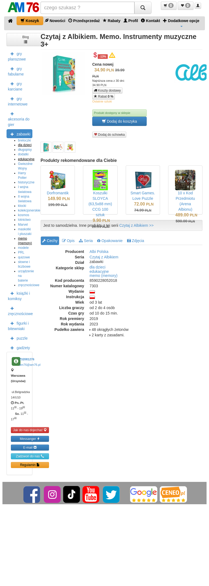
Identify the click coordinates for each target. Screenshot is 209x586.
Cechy (50, 240)
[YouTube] (91, 494)
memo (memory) (104, 275)
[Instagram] (52, 494)
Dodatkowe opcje (181, 22)
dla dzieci (25, 145)
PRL (21, 252)
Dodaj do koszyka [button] (119, 121)
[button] (169, 6)
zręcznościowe (28, 285)
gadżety (19, 348)
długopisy (25, 150)
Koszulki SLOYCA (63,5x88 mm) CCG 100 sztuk (100, 204)
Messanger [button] (30, 439)
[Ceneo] (173, 494)
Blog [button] (25, 39)
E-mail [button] (29, 447)
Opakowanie (110, 240)
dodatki (23, 154)
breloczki (24, 140)
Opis (68, 240)
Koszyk (30, 20)
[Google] (143, 494)
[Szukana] (87, 8)
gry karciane (15, 85)
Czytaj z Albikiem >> (136, 225)
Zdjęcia (135, 240)
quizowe (24, 257)
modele (23, 248)
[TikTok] (71, 494)
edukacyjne (26, 159)
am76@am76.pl (30, 364)
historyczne (26, 182)
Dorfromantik (58, 193)
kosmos (23, 215)
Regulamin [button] (30, 465)
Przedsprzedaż (84, 20)
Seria (86, 240)
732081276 (26, 359)
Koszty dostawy (107, 90)
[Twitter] (112, 494)
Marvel (23, 224)
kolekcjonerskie (29, 210)
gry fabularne (16, 70)
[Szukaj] (142, 8)
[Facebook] (32, 494)
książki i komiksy (19, 295)
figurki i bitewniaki (18, 325)
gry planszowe (17, 55)
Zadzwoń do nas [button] (30, 456)
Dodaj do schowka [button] (109, 134)
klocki (22, 206)
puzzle (17, 338)
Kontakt (150, 20)
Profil (131, 20)
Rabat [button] (103, 96)
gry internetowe (17, 100)
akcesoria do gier (18, 118)
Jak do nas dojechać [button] (30, 430)
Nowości (55, 20)
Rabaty (112, 20)
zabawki (19, 134)
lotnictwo (24, 220)
